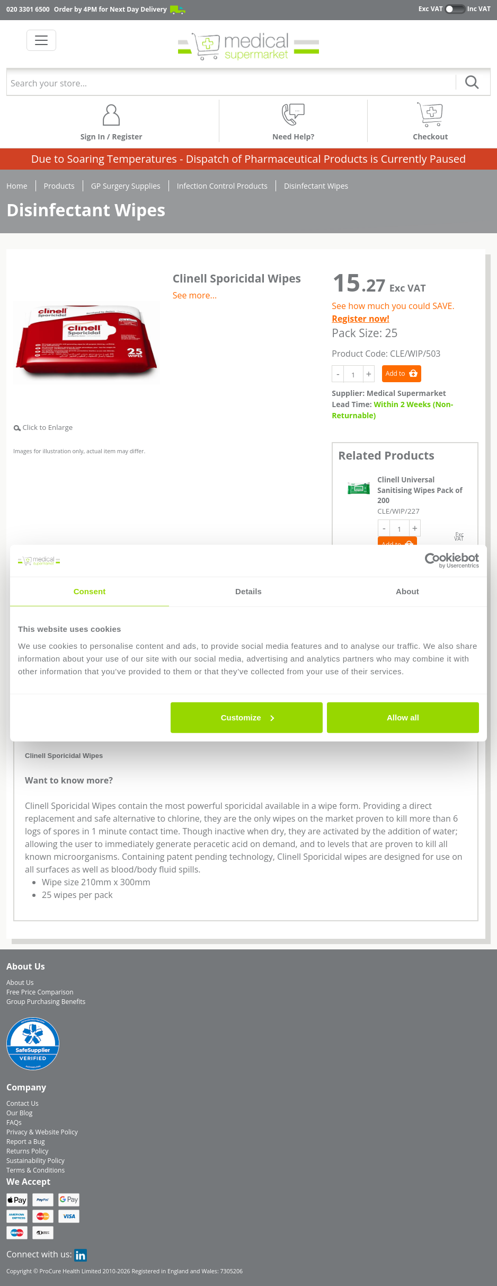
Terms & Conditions (35, 1170)
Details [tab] (248, 591)
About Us (19, 982)
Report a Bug (25, 1141)
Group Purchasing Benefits (45, 1001)
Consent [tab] (90, 591)
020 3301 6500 (28, 9)
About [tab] (407, 591)
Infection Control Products (222, 186)
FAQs (14, 1122)
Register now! (360, 318)
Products (59, 186)
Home (17, 186)
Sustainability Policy (35, 1160)
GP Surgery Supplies (126, 186)
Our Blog (19, 1112)
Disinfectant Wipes (316, 186)
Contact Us (22, 1103)
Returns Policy (27, 1151)
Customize (247, 716)
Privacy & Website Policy (42, 1132)
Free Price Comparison (40, 992)
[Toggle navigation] (41, 40)
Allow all (403, 716)
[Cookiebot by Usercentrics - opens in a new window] (432, 561)
